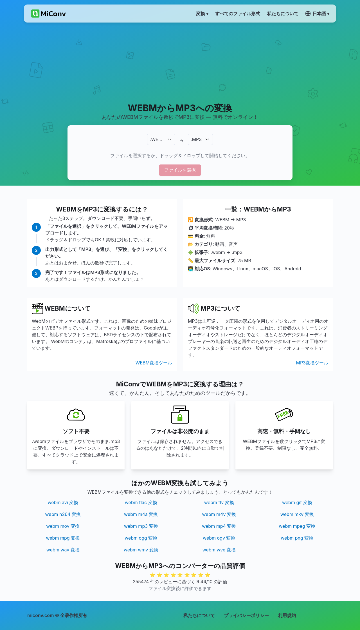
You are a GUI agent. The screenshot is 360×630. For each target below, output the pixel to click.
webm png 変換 (297, 538)
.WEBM (157, 139)
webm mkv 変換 (297, 514)
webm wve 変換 (219, 550)
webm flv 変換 (219, 502)
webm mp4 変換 (219, 526)
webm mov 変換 (63, 526)
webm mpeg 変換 (297, 526)
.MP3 (196, 139)
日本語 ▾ (317, 13)
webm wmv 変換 (141, 550)
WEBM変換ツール (154, 363)
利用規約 (287, 615)
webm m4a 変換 (141, 514)
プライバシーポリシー (246, 615)
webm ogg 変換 (141, 538)
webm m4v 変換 (219, 514)
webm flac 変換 (141, 502)
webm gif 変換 (297, 502)
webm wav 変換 (63, 550)
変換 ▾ (202, 13)
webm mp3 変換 (141, 526)
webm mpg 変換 (63, 538)
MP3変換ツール (312, 363)
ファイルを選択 (180, 170)
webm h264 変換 (63, 514)
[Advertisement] (180, 62)
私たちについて (199, 615)
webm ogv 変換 (219, 538)
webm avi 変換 (63, 502)
